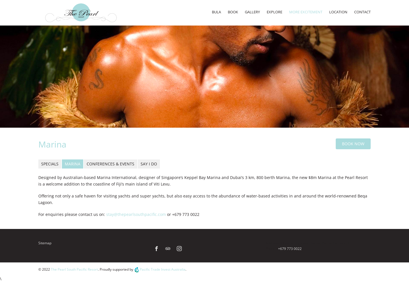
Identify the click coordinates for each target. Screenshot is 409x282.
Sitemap (44, 243)
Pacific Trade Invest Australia (162, 270)
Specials (50, 164)
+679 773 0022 (290, 248)
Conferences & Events (110, 164)
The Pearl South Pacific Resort (74, 270)
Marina (72, 164)
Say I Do (149, 164)
